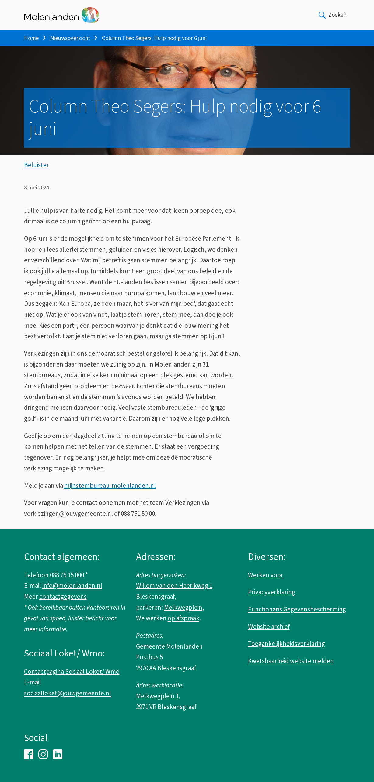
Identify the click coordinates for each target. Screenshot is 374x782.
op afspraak (183, 618)
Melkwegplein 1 (157, 696)
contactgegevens (63, 596)
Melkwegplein (183, 607)
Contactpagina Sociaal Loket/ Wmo (72, 671)
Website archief (269, 626)
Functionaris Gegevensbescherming (297, 609)
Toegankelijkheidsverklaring (286, 643)
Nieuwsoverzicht (70, 38)
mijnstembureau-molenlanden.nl (110, 485)
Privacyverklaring (271, 592)
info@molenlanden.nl (72, 585)
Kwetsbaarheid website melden (291, 661)
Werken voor (265, 575)
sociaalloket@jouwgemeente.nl (67, 693)
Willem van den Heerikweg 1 (174, 585)
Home (31, 38)
